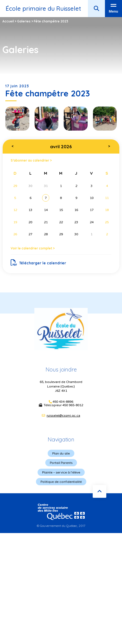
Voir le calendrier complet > (33, 248)
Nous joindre (61, 369)
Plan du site (61, 453)
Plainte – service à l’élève (61, 472)
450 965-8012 (72, 405)
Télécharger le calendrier (38, 263)
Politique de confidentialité (61, 482)
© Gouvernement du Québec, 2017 (61, 526)
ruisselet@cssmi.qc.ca (63, 415)
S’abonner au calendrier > (31, 160)
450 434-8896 (62, 402)
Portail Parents (61, 463)
